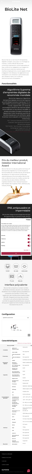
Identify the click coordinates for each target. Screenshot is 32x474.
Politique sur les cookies (6, 457)
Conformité (4, 461)
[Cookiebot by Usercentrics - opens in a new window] (26, 219)
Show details (26, 250)
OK (16, 253)
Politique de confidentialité (7, 453)
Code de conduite (5, 464)
